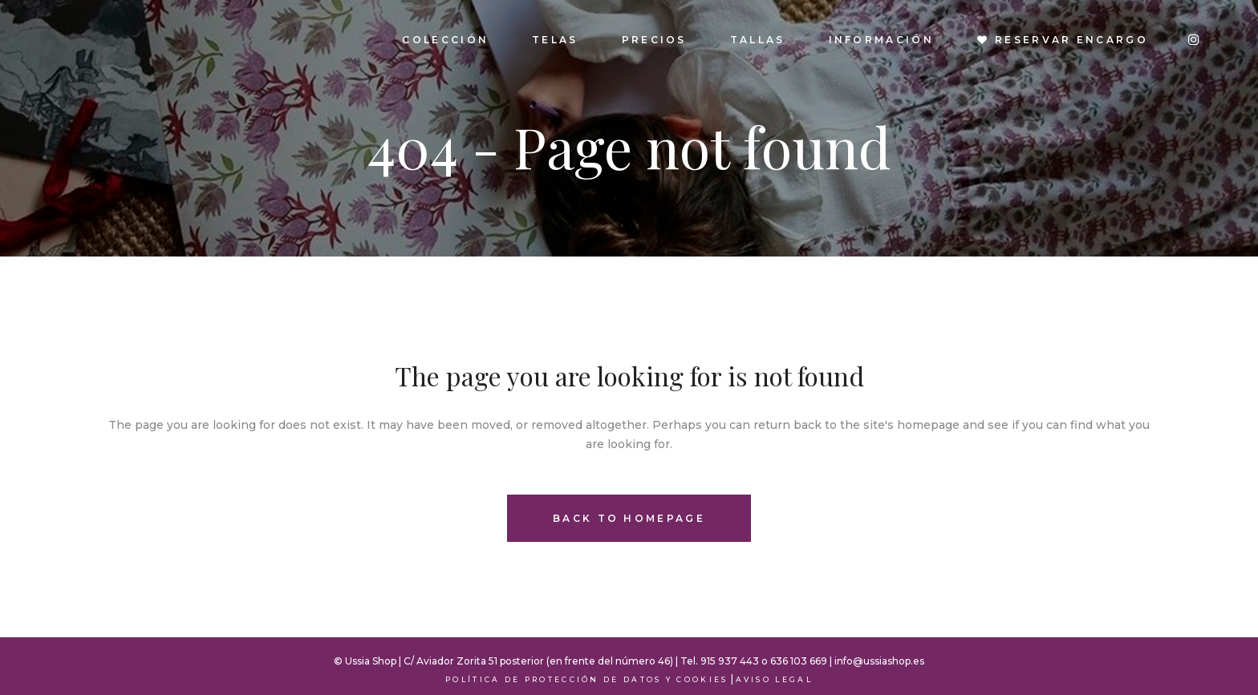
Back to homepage (629, 518)
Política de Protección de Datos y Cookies (586, 679)
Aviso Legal (774, 679)
